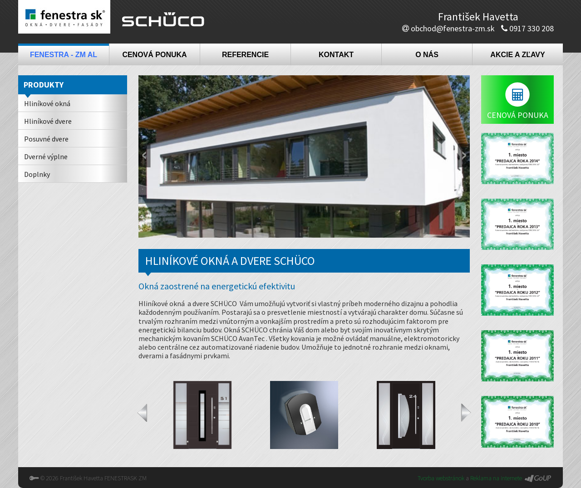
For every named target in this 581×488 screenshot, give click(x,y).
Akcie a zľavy (517, 55)
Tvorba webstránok (441, 478)
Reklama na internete (496, 478)
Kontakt (336, 55)
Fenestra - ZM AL (63, 55)
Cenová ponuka (154, 55)
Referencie (245, 55)
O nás (426, 55)
